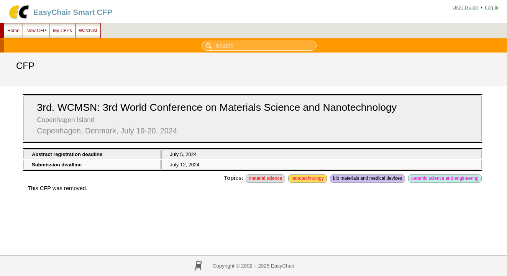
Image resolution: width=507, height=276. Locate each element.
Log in (492, 7)
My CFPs (62, 30)
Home (13, 30)
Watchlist (88, 30)
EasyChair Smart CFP (72, 12)
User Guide (465, 7)
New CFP (36, 30)
